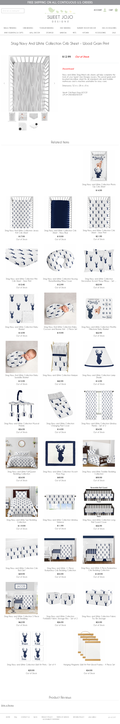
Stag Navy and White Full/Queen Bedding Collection (22, 473)
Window (63, 33)
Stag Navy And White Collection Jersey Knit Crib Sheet (22, 231)
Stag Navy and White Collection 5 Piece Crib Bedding (21, 617)
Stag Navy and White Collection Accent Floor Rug (60, 473)
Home (8, 717)
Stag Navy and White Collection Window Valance (60, 521)
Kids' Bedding (65, 28)
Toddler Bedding (47, 28)
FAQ (15, 717)
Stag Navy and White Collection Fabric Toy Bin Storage (99, 617)
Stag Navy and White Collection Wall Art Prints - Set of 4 (31, 664)
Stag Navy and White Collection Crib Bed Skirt (22, 569)
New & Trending (10, 28)
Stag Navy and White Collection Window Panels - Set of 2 (98, 424)
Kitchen (86, 33)
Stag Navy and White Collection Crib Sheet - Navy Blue (60, 231)
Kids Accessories (109, 28)
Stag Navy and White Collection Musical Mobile (21, 424)
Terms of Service (63, 717)
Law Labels (92, 717)
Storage (49, 33)
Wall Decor (35, 33)
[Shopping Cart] (116, 10)
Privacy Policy (47, 717)
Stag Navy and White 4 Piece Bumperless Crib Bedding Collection (99, 569)
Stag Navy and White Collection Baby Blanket (21, 328)
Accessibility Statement (51, 719)
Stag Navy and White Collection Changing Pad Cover (60, 424)
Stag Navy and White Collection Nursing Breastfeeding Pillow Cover (60, 280)
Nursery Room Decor (86, 28)
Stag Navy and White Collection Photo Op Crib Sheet (99, 185)
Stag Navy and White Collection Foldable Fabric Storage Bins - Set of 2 (60, 617)
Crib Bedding (28, 28)
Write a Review (7, 705)
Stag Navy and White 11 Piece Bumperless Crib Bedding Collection (60, 569)
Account (98, 10)
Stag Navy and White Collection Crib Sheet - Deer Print (99, 231)
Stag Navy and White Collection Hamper (60, 375)
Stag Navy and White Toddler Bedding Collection (99, 473)
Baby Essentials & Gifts (13, 33)
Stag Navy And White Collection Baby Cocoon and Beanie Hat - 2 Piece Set (60, 328)
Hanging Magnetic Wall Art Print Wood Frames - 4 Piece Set (89, 664)
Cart (111, 10)
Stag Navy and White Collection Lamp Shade (98, 376)
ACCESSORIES (100, 33)
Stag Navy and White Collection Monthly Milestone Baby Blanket (98, 328)
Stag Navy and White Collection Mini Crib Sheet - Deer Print (21, 280)
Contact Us (25, 717)
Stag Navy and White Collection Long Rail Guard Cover (99, 521)
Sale (114, 33)
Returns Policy (78, 717)
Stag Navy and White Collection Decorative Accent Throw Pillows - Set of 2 (98, 280)
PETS (74, 33)
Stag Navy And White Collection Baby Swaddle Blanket (21, 376)
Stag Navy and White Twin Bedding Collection (22, 521)
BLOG (35, 717)
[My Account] (105, 10)
